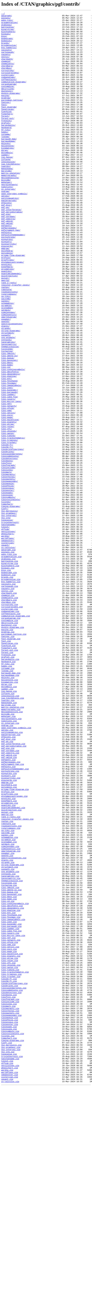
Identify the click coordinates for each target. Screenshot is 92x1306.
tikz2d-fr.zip (9, 1172)
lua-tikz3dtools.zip (12, 835)
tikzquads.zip (9, 1229)
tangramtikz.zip (10, 1049)
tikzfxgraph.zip (10, 1197)
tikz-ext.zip (8, 1092)
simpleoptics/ (9, 375)
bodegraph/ (7, 43)
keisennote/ (7, 172)
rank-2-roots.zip (10, 977)
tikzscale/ (7, 591)
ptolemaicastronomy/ (12, 312)
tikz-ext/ (6, 452)
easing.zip (7, 753)
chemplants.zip (9, 714)
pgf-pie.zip (7, 895)
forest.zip (7, 780)
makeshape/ (7, 200)
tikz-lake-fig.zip (11, 1114)
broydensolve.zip (10, 693)
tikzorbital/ (8, 569)
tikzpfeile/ (7, 580)
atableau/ (6, 27)
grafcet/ (6, 145)
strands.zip (7, 1032)
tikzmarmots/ (8, 567)
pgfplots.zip (8, 917)
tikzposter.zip (9, 1227)
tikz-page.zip (9, 1139)
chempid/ (6, 71)
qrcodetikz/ (7, 320)
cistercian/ (7, 87)
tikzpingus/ (7, 583)
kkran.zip (6, 819)
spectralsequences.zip (13, 1027)
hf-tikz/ (6, 153)
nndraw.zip (7, 868)
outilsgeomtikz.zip (12, 876)
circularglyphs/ (10, 85)
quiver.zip (7, 972)
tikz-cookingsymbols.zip (15, 1081)
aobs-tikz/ (7, 22)
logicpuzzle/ (8, 191)
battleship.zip (9, 671)
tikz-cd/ (6, 438)
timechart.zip (9, 1243)
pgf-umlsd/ (7, 265)
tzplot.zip (7, 1270)
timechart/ (7, 602)
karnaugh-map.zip (10, 805)
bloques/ (6, 38)
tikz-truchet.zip (10, 1169)
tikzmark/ (6, 564)
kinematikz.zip (9, 816)
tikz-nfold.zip (9, 1128)
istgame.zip (7, 799)
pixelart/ (6, 287)
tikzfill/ (6, 553)
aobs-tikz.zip (9, 662)
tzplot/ (5, 630)
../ (3, 13)
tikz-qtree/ (7, 506)
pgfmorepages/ (9, 271)
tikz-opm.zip (8, 1131)
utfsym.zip (7, 1273)
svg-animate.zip (10, 1043)
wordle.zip (7, 1281)
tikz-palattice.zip (12, 1142)
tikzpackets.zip (10, 1213)
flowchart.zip (9, 775)
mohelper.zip (8, 857)
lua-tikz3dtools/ (10, 194)
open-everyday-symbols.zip (16, 871)
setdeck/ (6, 369)
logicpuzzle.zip (10, 832)
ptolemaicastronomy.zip (14, 953)
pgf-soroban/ (8, 257)
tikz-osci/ (7, 495)
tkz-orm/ (6, 619)
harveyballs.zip (10, 788)
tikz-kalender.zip (11, 1106)
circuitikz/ (7, 82)
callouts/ (6, 57)
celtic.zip (7, 706)
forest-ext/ (7, 139)
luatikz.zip (7, 838)
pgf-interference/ (11, 249)
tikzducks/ (7, 550)
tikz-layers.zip (10, 1117)
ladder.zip (7, 824)
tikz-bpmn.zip (9, 1076)
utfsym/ (5, 632)
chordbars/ (7, 76)
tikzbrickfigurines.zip (14, 1177)
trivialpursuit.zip (12, 1265)
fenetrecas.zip (9, 769)
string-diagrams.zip (12, 1035)
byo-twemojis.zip (10, 695)
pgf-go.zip (7, 887)
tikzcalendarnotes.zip (13, 1183)
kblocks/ (6, 169)
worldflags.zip (9, 1284)
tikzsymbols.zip (10, 1235)
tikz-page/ (7, 498)
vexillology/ (8, 635)
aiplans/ (6, 19)
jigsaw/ (5, 161)
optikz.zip (7, 873)
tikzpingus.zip (9, 1224)
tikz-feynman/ (9, 457)
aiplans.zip (7, 660)
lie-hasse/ (7, 186)
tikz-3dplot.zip (10, 1062)
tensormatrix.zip (10, 1051)
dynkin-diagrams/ (10, 109)
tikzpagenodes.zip (11, 1216)
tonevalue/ (7, 621)
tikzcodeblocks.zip (12, 1186)
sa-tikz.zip (7, 994)
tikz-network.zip (10, 1125)
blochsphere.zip (10, 676)
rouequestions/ (9, 347)
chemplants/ (7, 74)
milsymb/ (6, 213)
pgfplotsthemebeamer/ (13, 279)
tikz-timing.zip (10, 1161)
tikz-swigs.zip (9, 1158)
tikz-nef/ (6, 482)
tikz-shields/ (9, 515)
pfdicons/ (6, 241)
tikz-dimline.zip (10, 1090)
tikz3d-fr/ (7, 534)
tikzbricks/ (7, 539)
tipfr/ (4, 608)
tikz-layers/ (8, 476)
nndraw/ (5, 227)
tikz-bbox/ (7, 432)
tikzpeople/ (7, 578)
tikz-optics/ (8, 493)
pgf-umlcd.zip (9, 903)
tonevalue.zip (9, 1262)
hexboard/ (6, 150)
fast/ (4, 123)
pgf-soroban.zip (10, 898)
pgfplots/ (6, 276)
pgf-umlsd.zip (9, 906)
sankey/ (5, 358)
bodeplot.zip (8, 687)
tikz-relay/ (7, 509)
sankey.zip (7, 999)
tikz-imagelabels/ (11, 460)
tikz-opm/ (6, 490)
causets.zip (7, 704)
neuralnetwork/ (9, 219)
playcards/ (7, 293)
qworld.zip (7, 975)
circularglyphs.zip (12, 725)
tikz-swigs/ (7, 517)
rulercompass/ (9, 350)
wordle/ (5, 641)
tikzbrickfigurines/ (12, 536)
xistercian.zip (9, 1290)
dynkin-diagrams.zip (12, 750)
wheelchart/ (7, 638)
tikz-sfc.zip (8, 1153)
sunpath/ (6, 400)
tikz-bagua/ (7, 427)
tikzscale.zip (9, 1232)
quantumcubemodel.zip (13, 966)
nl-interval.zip (10, 865)
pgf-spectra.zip (10, 901)
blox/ (4, 41)
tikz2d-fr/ (7, 531)
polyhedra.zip (9, 939)
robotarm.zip (8, 986)
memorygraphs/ (9, 208)
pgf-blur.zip (8, 884)
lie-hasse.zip (9, 827)
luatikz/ (6, 197)
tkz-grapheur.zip (10, 1254)
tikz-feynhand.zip (11, 1095)
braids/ (5, 49)
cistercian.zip (9, 728)
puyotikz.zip (8, 956)
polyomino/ (7, 301)
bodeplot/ (6, 46)
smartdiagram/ (9, 378)
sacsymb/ (6, 356)
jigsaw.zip (7, 802)
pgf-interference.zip (13, 890)
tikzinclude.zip (10, 1199)
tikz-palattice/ (10, 501)
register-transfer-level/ (15, 339)
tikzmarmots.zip (10, 1207)
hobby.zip (6, 797)
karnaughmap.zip (10, 808)
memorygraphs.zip (10, 849)
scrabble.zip (8, 1005)
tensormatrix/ (9, 410)
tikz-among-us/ (9, 424)
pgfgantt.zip (8, 909)
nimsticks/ (7, 221)
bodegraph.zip (9, 684)
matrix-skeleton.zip (12, 846)
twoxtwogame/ (8, 627)
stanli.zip (7, 1029)
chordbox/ (6, 79)
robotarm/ (6, 345)
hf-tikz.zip (7, 794)
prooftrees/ (7, 309)
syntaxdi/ (6, 405)
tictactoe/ (7, 419)
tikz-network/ (9, 484)
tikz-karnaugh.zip (11, 1109)
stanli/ (5, 389)
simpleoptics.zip (10, 1016)
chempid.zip (7, 712)
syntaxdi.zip (8, 1046)
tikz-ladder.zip (10, 1112)
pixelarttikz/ (9, 290)
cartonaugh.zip (9, 701)
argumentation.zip (11, 665)
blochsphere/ (8, 35)
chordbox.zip (8, 720)
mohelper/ (6, 216)
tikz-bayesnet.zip (11, 1071)
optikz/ (5, 232)
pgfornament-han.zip (12, 914)
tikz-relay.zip (9, 1150)
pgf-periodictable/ (12, 252)
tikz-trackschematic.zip (15, 1164)
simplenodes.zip (10, 1013)
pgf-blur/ (6, 243)
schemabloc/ (7, 361)
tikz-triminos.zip (11, 1166)
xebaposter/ (7, 646)
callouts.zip (8, 698)
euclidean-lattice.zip (13, 758)
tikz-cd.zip (7, 1079)
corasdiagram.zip (10, 739)
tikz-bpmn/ (7, 435)
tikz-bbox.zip (9, 1073)
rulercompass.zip (10, 991)
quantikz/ (6, 323)
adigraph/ (6, 16)
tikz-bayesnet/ (9, 430)
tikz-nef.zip (8, 1123)
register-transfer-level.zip (17, 980)
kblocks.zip (7, 810)
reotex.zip (7, 983)
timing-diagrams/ (10, 605)
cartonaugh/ (7, 60)
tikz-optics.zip (10, 1134)
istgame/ (6, 158)
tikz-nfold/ (7, 487)
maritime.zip (8, 843)
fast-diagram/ (9, 126)
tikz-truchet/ (9, 528)
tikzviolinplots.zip (12, 1238)
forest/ (5, 137)
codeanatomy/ (8, 90)
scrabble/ (6, 364)
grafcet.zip (7, 786)
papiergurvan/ (9, 238)
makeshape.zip (9, 840)
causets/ (6, 63)
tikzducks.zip (9, 1191)
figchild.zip (8, 772)
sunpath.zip (7, 1040)
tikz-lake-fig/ (9, 473)
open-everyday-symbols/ (14, 230)
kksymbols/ (7, 180)
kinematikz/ (7, 175)
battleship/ (7, 30)
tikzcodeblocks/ (10, 545)
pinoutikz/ (7, 284)
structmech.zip (9, 1038)
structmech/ (7, 397)
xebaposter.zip (9, 1287)
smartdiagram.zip (10, 1019)
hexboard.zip (8, 791)
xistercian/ (7, 649)
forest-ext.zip (9, 777)
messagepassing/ (10, 211)
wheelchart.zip (9, 1279)
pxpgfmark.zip (9, 958)
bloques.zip (7, 679)
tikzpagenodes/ (9, 575)
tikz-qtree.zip (9, 1147)
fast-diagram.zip (10, 764)
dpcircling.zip (9, 745)
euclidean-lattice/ (12, 117)
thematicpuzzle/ (10, 413)
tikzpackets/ (8, 572)
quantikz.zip (8, 964)
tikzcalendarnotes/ (12, 542)
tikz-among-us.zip (11, 1065)
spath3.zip (7, 1024)
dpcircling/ (7, 104)
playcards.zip (9, 934)
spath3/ (5, 383)
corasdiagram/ (9, 98)
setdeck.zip (7, 1010)
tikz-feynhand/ (9, 454)
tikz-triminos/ (9, 525)
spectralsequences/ (12, 386)
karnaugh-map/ (9, 164)
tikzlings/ (7, 561)
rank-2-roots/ (9, 337)
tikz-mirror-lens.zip (13, 1120)
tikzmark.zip (8, 1205)
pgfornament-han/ (10, 274)
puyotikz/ (6, 315)
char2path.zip (9, 709)
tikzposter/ (7, 586)
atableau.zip (8, 668)
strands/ (6, 391)
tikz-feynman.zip (10, 1098)
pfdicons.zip (8, 882)
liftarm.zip (7, 830)
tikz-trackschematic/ (13, 523)
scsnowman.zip (9, 1008)
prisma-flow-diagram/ (13, 304)
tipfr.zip (6, 1249)
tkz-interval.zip (10, 1257)
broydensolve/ (9, 52)
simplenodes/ (8, 372)
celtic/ (5, 65)
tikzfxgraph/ (8, 556)
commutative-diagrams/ (13, 95)
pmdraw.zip (7, 936)
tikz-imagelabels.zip (13, 1101)
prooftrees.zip (9, 950)
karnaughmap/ (8, 167)
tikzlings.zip (9, 1202)
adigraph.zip (8, 657)
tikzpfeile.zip (9, 1221)
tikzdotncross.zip (11, 1188)
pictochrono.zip (10, 923)
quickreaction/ (9, 328)
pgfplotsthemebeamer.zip (15, 920)
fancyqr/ (6, 120)
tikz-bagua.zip (9, 1068)
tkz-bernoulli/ (9, 610)
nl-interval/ (8, 224)
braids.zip (7, 690)
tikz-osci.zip (9, 1136)
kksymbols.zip (9, 821)
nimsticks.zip (9, 862)
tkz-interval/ (9, 616)
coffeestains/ (9, 93)
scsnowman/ (7, 367)
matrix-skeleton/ (10, 205)
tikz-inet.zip (9, 1103)
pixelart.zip (8, 928)
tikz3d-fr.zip (9, 1175)
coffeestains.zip (10, 734)
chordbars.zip (9, 717)
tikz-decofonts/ (10, 443)
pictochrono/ (8, 282)
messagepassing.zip (12, 851)
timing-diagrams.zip (12, 1246)
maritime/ (6, 202)
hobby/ (4, 156)
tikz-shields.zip (10, 1155)
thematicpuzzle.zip (12, 1054)
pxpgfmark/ (7, 317)
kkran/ (4, 178)
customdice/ (7, 101)
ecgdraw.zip (7, 756)
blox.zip (6, 682)
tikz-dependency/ (10, 446)
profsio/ (6, 306)
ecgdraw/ (6, 115)
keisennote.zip (9, 813)
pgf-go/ (5, 246)
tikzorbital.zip (10, 1210)
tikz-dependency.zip (12, 1087)
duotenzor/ (7, 106)
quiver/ (5, 331)
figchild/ (6, 131)
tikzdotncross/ (9, 547)
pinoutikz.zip (9, 925)
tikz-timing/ (8, 520)
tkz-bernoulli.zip (11, 1251)
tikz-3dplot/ (8, 421)
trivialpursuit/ (10, 624)
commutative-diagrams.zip (15, 736)
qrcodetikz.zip (9, 961)
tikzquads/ (7, 588)
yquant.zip (7, 1292)
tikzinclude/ (8, 558)
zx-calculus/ (8, 654)
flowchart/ (7, 134)
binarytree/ (7, 32)
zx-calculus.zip (10, 1295)
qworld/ (5, 334)
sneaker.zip (7, 1021)
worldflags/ (7, 643)
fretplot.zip (8, 783)
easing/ (5, 112)
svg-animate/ (8, 402)
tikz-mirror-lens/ (11, 479)
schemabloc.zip (9, 1002)
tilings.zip (7, 1240)
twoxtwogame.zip (10, 1268)
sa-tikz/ (6, 353)
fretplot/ (6, 142)
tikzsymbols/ (8, 594)
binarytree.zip (9, 673)
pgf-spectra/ (8, 260)
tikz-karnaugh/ (9, 468)
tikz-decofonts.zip (12, 1084)
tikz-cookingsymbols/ (13, 441)
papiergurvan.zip (10, 879)
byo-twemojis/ (9, 54)
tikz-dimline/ (9, 449)
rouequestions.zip (11, 988)
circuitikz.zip (9, 723)
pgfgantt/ (6, 268)
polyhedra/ (7, 298)
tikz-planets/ (9, 504)
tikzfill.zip (8, 1194)
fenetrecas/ (7, 128)
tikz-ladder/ (8, 471)
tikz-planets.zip (10, 1144)
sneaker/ (6, 380)
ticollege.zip (9, 1057)
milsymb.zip (7, 854)
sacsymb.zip (7, 997)
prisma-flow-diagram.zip (15, 945)
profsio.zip (7, 947)
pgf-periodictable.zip (13, 893)
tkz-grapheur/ (9, 613)
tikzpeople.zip (9, 1218)
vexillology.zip (10, 1276)
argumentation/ (9, 24)
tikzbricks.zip (9, 1180)
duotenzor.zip (9, 747)
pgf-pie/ (6, 254)
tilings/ (6, 599)
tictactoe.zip (9, 1060)
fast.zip (6, 767)
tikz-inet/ (7, 463)
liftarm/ (6, 189)
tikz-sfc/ (6, 512)
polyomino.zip (9, 942)
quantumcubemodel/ (11, 326)
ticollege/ (7, 416)
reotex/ (5, 342)
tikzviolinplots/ (10, 597)
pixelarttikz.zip (10, 931)
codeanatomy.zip (10, 731)
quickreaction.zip (11, 969)
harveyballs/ (8, 148)
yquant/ (5, 651)
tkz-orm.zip (7, 1260)
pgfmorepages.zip (10, 912)
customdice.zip (9, 742)
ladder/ (5, 183)
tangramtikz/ (8, 408)
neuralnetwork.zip (11, 860)
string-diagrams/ (10, 394)
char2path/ (7, 68)
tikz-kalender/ (9, 465)
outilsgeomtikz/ (10, 235)
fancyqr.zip (7, 761)
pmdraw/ (5, 295)
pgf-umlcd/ (7, 263)
